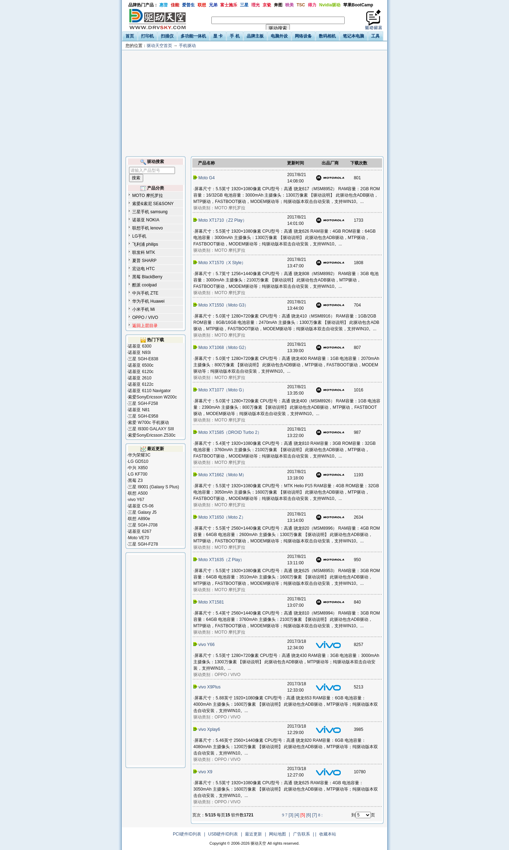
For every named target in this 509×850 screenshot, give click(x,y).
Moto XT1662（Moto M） (220, 474)
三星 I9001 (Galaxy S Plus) (153, 486)
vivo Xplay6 (207, 729)
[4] (296, 815)
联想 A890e (139, 518)
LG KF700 (137, 474)
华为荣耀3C (139, 455)
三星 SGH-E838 (143, 358)
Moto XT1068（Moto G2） (221, 347)
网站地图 (277, 834)
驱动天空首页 (159, 45)
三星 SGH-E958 (143, 416)
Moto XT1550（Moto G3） (221, 305)
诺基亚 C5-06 (140, 505)
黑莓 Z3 (135, 480)
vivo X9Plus (207, 687)
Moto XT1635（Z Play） (219, 559)
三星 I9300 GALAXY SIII (151, 428)
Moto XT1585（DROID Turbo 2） (228, 432)
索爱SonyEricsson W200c (152, 397)
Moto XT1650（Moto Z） (220, 517)
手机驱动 (187, 45)
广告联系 (301, 834)
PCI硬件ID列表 (187, 834)
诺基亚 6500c (140, 365)
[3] (290, 815)
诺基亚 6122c (140, 384)
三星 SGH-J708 (142, 525)
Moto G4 (204, 177)
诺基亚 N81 (139, 409)
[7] (314, 815)
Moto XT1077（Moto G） (220, 390)
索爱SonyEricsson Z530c (151, 435)
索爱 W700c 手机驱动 (148, 422)
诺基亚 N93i (139, 352)
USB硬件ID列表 (223, 834)
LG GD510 (138, 461)
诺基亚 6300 (139, 346)
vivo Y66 (204, 644)
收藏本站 (327, 834)
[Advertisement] (254, 103)
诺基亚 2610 (139, 377)
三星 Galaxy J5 (142, 512)
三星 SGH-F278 (143, 544)
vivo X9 (203, 771)
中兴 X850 (137, 467)
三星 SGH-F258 (143, 403)
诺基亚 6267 (139, 531)
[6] (308, 815)
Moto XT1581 (209, 602)
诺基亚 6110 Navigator (149, 390)
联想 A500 (137, 493)
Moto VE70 (138, 537)
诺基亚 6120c (140, 371)
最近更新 (253, 834)
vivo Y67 (136, 499)
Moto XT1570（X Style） (220, 262)
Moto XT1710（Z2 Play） (220, 220)
